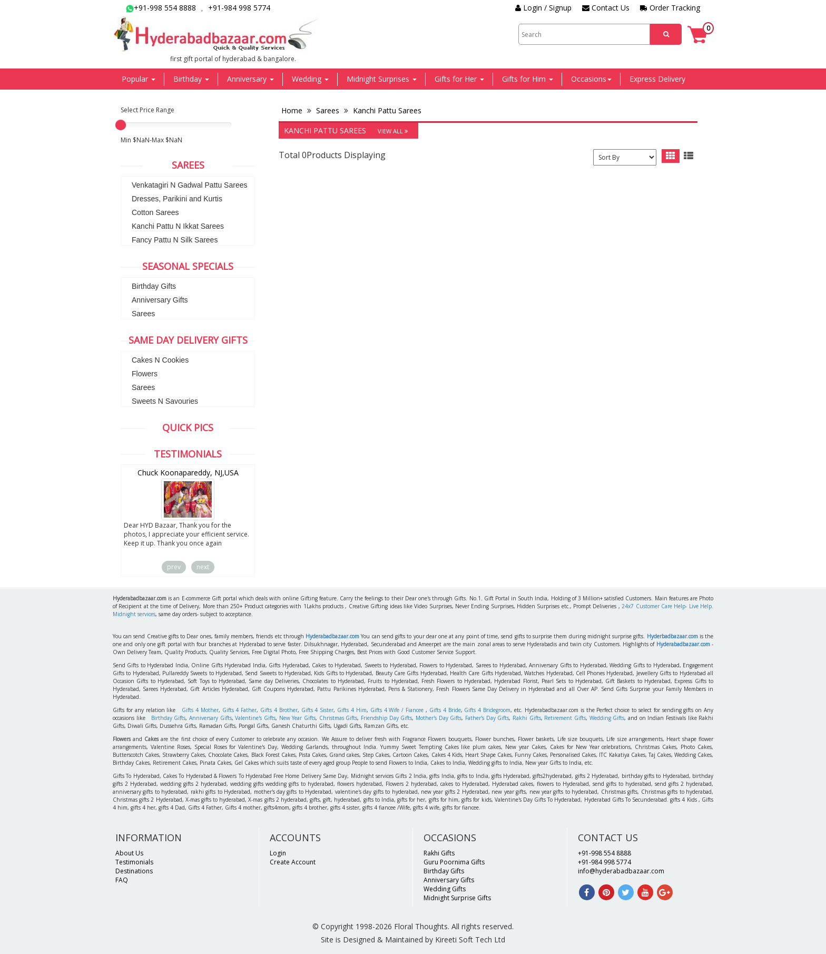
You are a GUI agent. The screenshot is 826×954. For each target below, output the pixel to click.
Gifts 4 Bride (445, 710)
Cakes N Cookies (160, 360)
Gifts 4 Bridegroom (487, 710)
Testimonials (134, 862)
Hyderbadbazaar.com (672, 636)
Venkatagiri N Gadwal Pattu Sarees (189, 185)
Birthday (191, 79)
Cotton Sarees (155, 212)
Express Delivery (657, 79)
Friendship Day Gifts (386, 718)
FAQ (121, 879)
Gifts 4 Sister (317, 710)
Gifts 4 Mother (200, 710)
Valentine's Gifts (255, 718)
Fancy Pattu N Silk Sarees (175, 240)
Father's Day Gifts (487, 718)
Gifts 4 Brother (279, 710)
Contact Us (606, 8)
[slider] (120, 125)
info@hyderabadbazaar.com (621, 871)
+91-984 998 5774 (239, 8)
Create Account (293, 862)
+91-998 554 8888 (161, 8)
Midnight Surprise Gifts (457, 897)
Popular (138, 79)
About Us (129, 853)
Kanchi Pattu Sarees (386, 110)
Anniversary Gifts (160, 300)
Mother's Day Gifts (438, 718)
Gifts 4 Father (239, 710)
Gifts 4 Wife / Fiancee (397, 710)
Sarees (143, 313)
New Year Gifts (297, 718)
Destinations (134, 871)
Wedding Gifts (607, 718)
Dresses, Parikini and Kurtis (177, 198)
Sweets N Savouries (165, 401)
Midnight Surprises (382, 79)
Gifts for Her (459, 79)
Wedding (310, 79)
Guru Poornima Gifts (454, 862)
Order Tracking (670, 8)
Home (292, 110)
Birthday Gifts (154, 286)
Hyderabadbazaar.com (332, 636)
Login (278, 853)
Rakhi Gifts (527, 718)
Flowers (145, 373)
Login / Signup (543, 8)
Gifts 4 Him (352, 710)
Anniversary (250, 79)
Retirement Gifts (565, 718)
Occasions (591, 79)
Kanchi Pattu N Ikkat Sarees (178, 226)
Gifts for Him (527, 79)
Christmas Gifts (338, 718)
